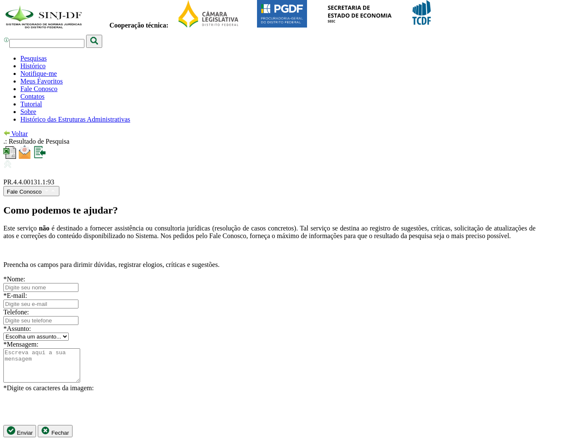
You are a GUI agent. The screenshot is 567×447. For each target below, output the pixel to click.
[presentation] (67, 414)
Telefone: (16, 312)
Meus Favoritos (41, 81)
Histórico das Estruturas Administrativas (75, 119)
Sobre (28, 111)
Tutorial (31, 104)
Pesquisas (33, 58)
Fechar (55, 437)
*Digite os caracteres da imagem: (48, 394)
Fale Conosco (39, 88)
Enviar (20, 437)
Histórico (33, 65)
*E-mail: (15, 295)
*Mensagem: (21, 344)
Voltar (15, 133)
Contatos (32, 96)
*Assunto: (17, 328)
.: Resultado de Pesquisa (36, 141)
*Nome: (14, 279)
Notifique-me (38, 73)
